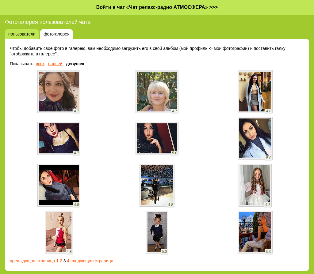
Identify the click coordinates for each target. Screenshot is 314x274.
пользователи (22, 34)
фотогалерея (57, 34)
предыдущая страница (32, 260)
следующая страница (92, 260)
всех (40, 63)
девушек (75, 63)
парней (55, 63)
